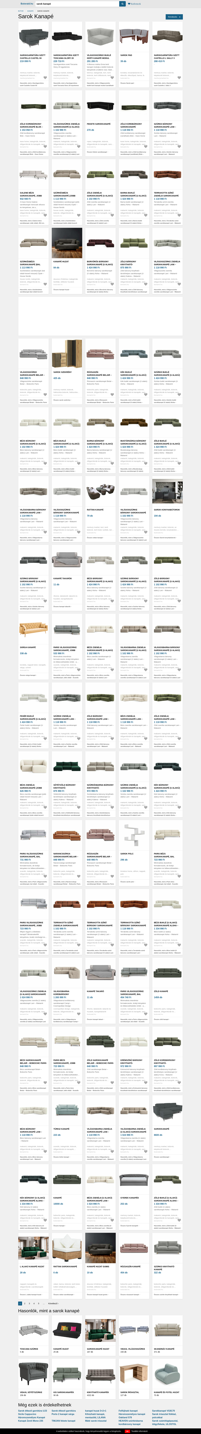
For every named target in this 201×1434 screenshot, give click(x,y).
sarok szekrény (62, 372)
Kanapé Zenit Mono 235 (30, 1421)
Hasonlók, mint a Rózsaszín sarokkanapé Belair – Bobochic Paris (100, 401)
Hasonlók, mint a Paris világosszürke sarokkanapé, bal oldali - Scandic (33, 883)
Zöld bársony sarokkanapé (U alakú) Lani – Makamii (167, 581)
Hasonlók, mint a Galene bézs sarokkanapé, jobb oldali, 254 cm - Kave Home (32, 223)
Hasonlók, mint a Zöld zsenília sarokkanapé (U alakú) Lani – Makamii (98, 223)
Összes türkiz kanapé (61, 1157)
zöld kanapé (161, 991)
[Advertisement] (100, 316)
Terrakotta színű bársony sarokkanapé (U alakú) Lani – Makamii (100, 925)
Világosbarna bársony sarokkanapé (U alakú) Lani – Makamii (167, 650)
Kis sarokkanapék (63, 1392)
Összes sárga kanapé (28, 675)
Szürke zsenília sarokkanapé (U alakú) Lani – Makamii (133, 788)
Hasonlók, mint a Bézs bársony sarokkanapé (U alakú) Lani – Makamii (31, 471)
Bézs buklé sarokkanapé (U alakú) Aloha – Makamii (66, 444)
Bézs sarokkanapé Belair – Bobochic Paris (33, 1061)
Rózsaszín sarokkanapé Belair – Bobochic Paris (99, 375)
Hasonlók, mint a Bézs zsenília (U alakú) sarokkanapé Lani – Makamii (100, 1227)
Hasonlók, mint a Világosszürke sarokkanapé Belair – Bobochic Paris (33, 401)
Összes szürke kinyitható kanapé (166, 1294)
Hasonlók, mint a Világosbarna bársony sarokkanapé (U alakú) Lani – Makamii (167, 677)
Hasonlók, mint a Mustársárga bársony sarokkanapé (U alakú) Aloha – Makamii (131, 471)
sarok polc (126, 854)
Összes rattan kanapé (95, 537)
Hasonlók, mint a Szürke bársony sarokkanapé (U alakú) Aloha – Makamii (132, 609)
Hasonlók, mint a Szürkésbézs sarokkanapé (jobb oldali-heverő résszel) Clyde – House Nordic (65, 223)
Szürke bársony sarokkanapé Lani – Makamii (165, 127)
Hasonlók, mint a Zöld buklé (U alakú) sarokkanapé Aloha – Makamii (167, 1227)
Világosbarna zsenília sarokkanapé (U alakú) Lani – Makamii (133, 650)
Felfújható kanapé (128, 1411)
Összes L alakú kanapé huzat (30, 1294)
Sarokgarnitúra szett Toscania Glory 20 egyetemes (66, 58)
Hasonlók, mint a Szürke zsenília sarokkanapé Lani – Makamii (65, 745)
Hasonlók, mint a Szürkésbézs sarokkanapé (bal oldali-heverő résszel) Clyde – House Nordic (31, 292)
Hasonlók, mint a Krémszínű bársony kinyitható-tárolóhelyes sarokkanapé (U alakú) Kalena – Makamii (133, 1090)
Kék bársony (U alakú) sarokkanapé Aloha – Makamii (32, 1201)
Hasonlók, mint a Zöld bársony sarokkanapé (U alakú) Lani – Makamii (165, 609)
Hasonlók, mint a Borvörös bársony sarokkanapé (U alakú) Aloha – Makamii (100, 292)
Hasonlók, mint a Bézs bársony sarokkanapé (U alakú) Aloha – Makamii (98, 609)
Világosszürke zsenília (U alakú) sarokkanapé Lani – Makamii (33, 994)
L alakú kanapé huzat (32, 1266)
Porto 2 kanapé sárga (63, 1414)
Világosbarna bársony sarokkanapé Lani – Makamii (33, 513)
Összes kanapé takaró (95, 1019)
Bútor (20, 11)
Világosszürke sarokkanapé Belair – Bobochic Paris (32, 375)
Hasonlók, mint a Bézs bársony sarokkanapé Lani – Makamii (31, 1158)
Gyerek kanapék (129, 1198)
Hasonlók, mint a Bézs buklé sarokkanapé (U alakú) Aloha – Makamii (64, 471)
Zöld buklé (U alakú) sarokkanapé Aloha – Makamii (166, 1201)
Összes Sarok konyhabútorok (165, 537)
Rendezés (172, 17)
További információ (139, 1431)
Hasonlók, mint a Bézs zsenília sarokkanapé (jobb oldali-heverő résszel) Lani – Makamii (32, 815)
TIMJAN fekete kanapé (63, 1421)
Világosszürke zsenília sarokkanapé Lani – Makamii (167, 264)
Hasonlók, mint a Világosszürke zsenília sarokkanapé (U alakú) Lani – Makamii (66, 154)
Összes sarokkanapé (161, 1157)
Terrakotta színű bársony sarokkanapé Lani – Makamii (133, 925)
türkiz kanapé (61, 1129)
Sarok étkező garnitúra (64, 1411)
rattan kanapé (95, 510)
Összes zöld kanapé (161, 1019)
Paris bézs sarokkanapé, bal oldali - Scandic (164, 857)
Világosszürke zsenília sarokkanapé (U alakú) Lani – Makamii (66, 127)
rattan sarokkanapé (65, 1266)
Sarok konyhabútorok (167, 510)
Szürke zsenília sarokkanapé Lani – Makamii (64, 719)
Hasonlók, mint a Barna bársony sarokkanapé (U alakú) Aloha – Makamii (98, 471)
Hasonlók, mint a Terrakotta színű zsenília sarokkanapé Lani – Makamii (167, 222)
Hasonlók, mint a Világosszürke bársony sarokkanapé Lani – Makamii (64, 540)
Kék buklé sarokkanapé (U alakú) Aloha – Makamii (133, 375)
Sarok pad (126, 55)
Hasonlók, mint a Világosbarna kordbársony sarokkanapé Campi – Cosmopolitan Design (66, 1022)
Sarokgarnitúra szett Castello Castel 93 (32, 56)
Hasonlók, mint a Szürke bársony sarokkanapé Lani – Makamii (166, 153)
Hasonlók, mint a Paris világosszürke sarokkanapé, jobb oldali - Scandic (67, 676)
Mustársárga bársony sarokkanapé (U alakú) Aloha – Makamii (133, 444)
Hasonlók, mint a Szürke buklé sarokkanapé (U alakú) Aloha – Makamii (165, 402)
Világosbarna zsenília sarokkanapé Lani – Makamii (99, 1132)
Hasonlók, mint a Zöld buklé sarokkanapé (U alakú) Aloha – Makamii (165, 471)
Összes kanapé (59, 1226)
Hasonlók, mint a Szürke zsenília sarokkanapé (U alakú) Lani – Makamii (132, 815)
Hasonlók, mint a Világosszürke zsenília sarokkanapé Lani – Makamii (167, 291)
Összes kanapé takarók (61, 606)
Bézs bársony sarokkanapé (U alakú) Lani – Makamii (33, 444)
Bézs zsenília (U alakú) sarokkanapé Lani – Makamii (99, 1201)
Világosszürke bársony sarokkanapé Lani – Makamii (66, 513)
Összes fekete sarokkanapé (97, 152)
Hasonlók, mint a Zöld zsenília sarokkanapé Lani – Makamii (165, 745)
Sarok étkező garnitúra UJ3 (32, 1411)
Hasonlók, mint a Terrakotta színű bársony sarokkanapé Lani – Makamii (132, 953)
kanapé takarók (62, 578)
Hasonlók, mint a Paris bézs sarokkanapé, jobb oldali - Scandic (66, 1089)
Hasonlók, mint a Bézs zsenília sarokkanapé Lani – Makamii (131, 745)
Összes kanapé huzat (61, 289)
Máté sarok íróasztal (96, 1421)
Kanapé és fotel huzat (166, 1392)
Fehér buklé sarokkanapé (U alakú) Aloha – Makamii (33, 719)
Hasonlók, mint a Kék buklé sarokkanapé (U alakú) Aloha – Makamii (131, 402)
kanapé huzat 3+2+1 (95, 1411)
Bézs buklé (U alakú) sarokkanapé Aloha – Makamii (166, 925)
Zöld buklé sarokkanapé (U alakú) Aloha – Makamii (167, 444)
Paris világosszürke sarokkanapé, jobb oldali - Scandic (65, 650)
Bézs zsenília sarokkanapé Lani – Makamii (131, 719)
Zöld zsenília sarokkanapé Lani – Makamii (165, 719)
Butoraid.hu (27, 4)
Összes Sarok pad (127, 83)
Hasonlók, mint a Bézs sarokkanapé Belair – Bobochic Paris (33, 1089)
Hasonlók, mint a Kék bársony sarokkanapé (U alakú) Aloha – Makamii (165, 815)
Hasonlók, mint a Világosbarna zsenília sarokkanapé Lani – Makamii (100, 1158)
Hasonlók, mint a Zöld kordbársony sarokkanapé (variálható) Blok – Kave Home (133, 154)
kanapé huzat (61, 261)
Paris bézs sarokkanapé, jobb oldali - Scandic (64, 1063)
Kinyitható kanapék (98, 1392)
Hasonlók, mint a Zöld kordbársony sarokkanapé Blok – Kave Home (33, 153)
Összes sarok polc (127, 882)
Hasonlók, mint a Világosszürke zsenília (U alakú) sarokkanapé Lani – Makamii (33, 1022)
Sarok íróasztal (129, 1392)
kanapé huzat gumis (98, 1266)
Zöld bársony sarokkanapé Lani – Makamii (98, 719)
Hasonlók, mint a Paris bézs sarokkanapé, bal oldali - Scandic (166, 883)
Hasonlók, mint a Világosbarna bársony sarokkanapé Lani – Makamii (31, 540)
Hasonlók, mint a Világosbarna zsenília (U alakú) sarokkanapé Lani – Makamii (133, 1159)
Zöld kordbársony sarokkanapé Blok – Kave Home (31, 127)
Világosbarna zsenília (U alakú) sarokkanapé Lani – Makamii (133, 1132)
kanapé (30, 11)
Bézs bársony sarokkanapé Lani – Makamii (31, 1132)
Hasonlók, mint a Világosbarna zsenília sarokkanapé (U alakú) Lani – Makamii (133, 677)
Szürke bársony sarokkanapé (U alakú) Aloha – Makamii (133, 581)
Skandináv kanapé (164, 1349)
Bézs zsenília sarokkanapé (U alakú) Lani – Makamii (100, 650)
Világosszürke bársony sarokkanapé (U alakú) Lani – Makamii (133, 513)
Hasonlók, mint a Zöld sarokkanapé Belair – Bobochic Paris (100, 1089)
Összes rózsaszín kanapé (129, 1294)
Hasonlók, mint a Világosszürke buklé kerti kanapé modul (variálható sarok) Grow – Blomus (100, 85)
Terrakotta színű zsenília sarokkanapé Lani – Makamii (166, 196)
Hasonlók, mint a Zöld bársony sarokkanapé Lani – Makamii (98, 745)
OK (127, 1431)
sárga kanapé (28, 647)
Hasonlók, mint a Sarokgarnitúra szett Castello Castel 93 (32, 84)
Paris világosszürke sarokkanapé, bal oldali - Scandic (31, 857)
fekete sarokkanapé (99, 124)
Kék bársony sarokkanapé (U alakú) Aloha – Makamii (167, 788)
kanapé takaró (95, 991)
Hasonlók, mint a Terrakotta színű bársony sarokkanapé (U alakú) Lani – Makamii (100, 953)
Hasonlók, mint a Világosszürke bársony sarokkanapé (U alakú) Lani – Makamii (133, 540)
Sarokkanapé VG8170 (163, 1411)
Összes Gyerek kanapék (129, 1226)
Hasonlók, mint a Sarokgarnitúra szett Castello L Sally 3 (166, 84)
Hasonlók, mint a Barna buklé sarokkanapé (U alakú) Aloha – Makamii (131, 223)
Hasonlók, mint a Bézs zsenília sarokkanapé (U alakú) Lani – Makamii (98, 677)
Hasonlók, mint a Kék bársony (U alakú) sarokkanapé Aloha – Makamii (33, 1227)
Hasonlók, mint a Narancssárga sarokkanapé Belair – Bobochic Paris (66, 883)
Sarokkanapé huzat (98, 1349)
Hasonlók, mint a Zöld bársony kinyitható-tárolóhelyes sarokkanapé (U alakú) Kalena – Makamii (133, 292)
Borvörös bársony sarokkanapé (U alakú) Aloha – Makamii (100, 264)
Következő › (53, 1303)
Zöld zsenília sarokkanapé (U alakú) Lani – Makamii (100, 196)
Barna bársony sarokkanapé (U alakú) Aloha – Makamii (100, 444)
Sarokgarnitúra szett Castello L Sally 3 (166, 56)
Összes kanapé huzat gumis (97, 1294)
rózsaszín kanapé (130, 1266)
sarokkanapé (161, 1129)
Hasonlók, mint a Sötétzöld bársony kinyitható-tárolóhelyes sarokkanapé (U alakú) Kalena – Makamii (66, 815)
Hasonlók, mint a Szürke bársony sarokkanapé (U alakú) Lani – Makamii (32, 609)
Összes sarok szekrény (61, 400)
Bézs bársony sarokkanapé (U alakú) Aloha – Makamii (100, 581)
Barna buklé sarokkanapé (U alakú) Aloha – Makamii (133, 196)
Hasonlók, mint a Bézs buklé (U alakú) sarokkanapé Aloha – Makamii (167, 952)
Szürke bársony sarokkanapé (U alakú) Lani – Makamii (33, 581)
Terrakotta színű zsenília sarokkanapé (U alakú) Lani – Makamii (66, 925)
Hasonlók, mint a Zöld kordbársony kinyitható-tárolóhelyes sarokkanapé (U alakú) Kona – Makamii (167, 1090)
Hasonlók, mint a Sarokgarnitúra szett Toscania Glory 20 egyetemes (66, 84)
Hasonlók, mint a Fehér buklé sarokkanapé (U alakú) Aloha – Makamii (31, 746)
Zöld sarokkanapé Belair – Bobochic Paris (100, 1061)
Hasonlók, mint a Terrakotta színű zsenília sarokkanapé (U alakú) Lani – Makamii (66, 953)
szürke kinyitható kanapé (164, 1268)
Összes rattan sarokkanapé (63, 1294)
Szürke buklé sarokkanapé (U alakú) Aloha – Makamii (167, 375)
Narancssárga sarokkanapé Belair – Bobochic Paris (65, 857)
